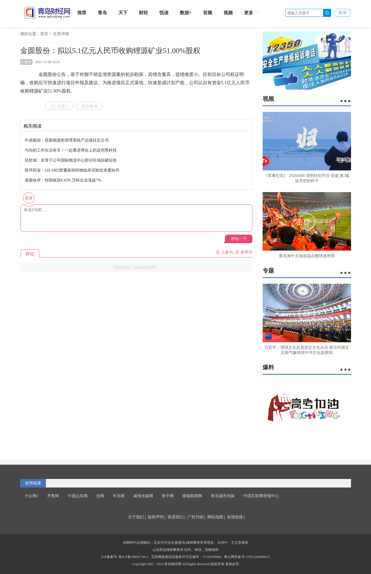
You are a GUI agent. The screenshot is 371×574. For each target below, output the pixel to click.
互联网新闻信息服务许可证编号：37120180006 (186, 557)
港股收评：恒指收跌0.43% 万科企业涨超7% (63, 180)
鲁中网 (168, 496)
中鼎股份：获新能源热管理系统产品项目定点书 (67, 140)
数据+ (186, 12)
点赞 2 (59, 106)
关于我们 (136, 517)
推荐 (81, 12)
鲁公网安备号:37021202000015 (246, 557)
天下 (122, 12)
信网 (100, 496)
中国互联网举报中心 (261, 496)
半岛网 (119, 496)
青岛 (102, 12)
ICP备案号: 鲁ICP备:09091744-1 (124, 557)
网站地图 (215, 517)
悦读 (164, 12)
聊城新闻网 (192, 496)
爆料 (268, 367)
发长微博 (90, 106)
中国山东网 (78, 496)
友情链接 (33, 483)
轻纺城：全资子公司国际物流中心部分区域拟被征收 (71, 160)
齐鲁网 (53, 496)
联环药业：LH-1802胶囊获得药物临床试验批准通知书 (72, 170)
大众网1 (31, 496)
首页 (44, 34)
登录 (342, 13)
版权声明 (156, 517)
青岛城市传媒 (223, 496)
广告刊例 (195, 517)
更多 (252, 12)
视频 (228, 12)
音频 (207, 12)
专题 (268, 270)
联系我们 (176, 517)
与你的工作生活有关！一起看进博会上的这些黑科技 (71, 150)
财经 (143, 12)
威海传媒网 (143, 496)
